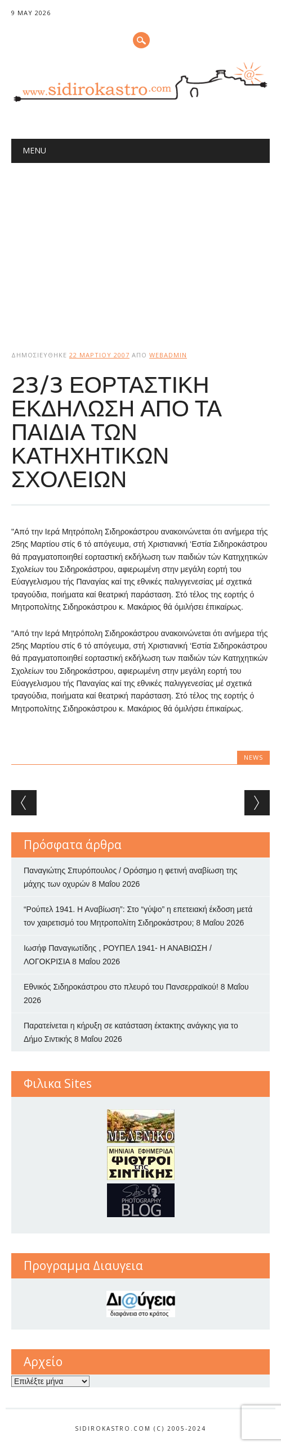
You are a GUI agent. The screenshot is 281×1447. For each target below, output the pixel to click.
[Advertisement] (140, 247)
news (253, 757)
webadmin (168, 355)
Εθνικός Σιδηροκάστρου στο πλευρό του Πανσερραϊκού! (121, 986)
